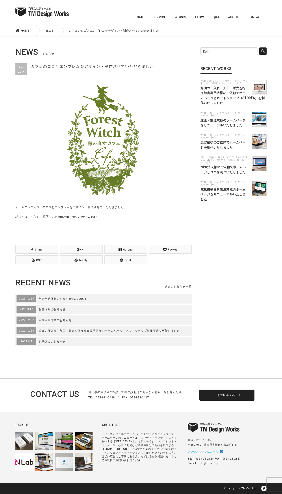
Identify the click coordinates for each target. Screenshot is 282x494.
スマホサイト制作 (229, 80)
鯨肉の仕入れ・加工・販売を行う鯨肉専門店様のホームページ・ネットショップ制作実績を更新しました (109, 330)
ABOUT (233, 17)
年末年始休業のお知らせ (55, 320)
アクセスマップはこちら (203, 451)
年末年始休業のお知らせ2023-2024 (62, 298)
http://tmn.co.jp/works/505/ (77, 216)
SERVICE (159, 17)
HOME (139, 17)
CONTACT (254, 17)
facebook (264, 488)
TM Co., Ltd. (249, 488)
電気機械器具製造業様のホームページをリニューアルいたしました (223, 194)
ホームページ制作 (231, 83)
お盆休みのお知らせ (52, 309)
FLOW (199, 17)
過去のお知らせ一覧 (178, 286)
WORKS (180, 17)
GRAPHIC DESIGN (228, 157)
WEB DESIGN (208, 80)
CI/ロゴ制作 (207, 157)
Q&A (216, 17)
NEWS (49, 30)
